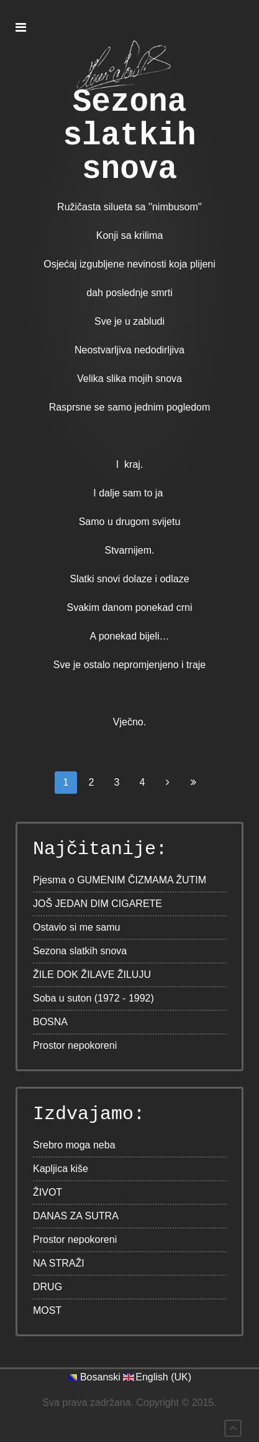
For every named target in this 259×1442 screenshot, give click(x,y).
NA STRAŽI (58, 1263)
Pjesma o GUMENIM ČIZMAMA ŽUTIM (119, 880)
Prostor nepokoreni (75, 1045)
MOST (47, 1310)
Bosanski (100, 1377)
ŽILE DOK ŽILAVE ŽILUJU (92, 974)
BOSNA (50, 1021)
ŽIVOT (47, 1192)
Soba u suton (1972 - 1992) (93, 998)
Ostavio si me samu (76, 927)
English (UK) (163, 1377)
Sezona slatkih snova (129, 136)
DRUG (47, 1287)
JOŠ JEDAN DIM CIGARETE (97, 903)
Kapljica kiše (60, 1168)
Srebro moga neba (74, 1145)
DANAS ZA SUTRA (76, 1216)
